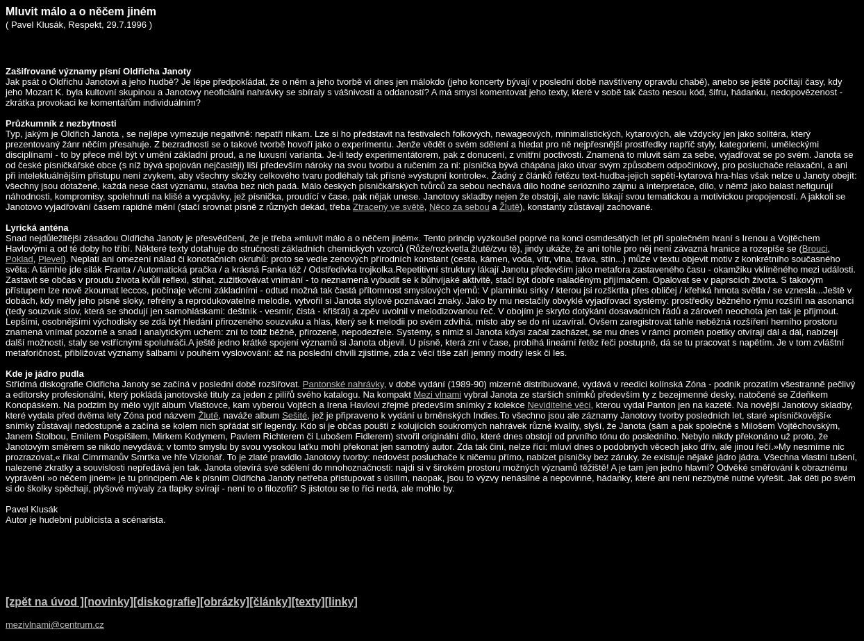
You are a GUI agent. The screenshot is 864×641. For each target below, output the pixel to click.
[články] (270, 602)
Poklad (19, 259)
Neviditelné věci (558, 405)
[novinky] (108, 602)
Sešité (294, 415)
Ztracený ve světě (388, 207)
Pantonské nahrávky (343, 384)
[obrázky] (224, 602)
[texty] (308, 602)
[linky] (341, 602)
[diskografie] (166, 602)
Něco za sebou (459, 207)
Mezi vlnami (437, 394)
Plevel (50, 259)
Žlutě (509, 207)
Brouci (815, 248)
